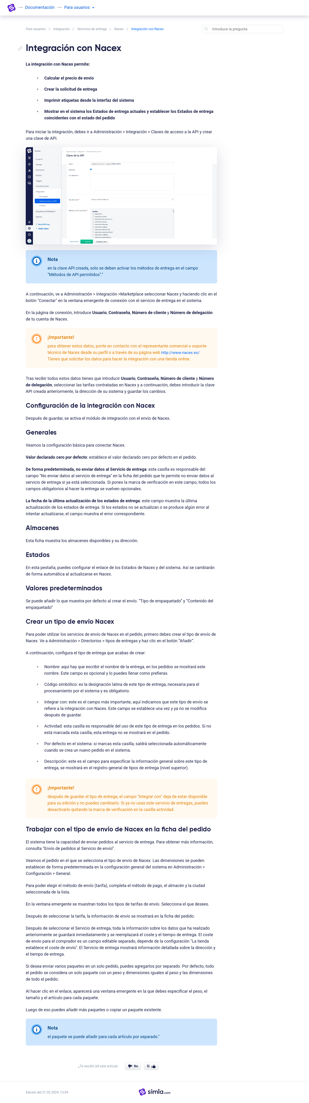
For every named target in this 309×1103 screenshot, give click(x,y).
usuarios (84, 7)
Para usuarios (36, 29)
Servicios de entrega (91, 29)
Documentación (40, 7)
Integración (61, 29)
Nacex (118, 29)
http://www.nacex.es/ (181, 352)
